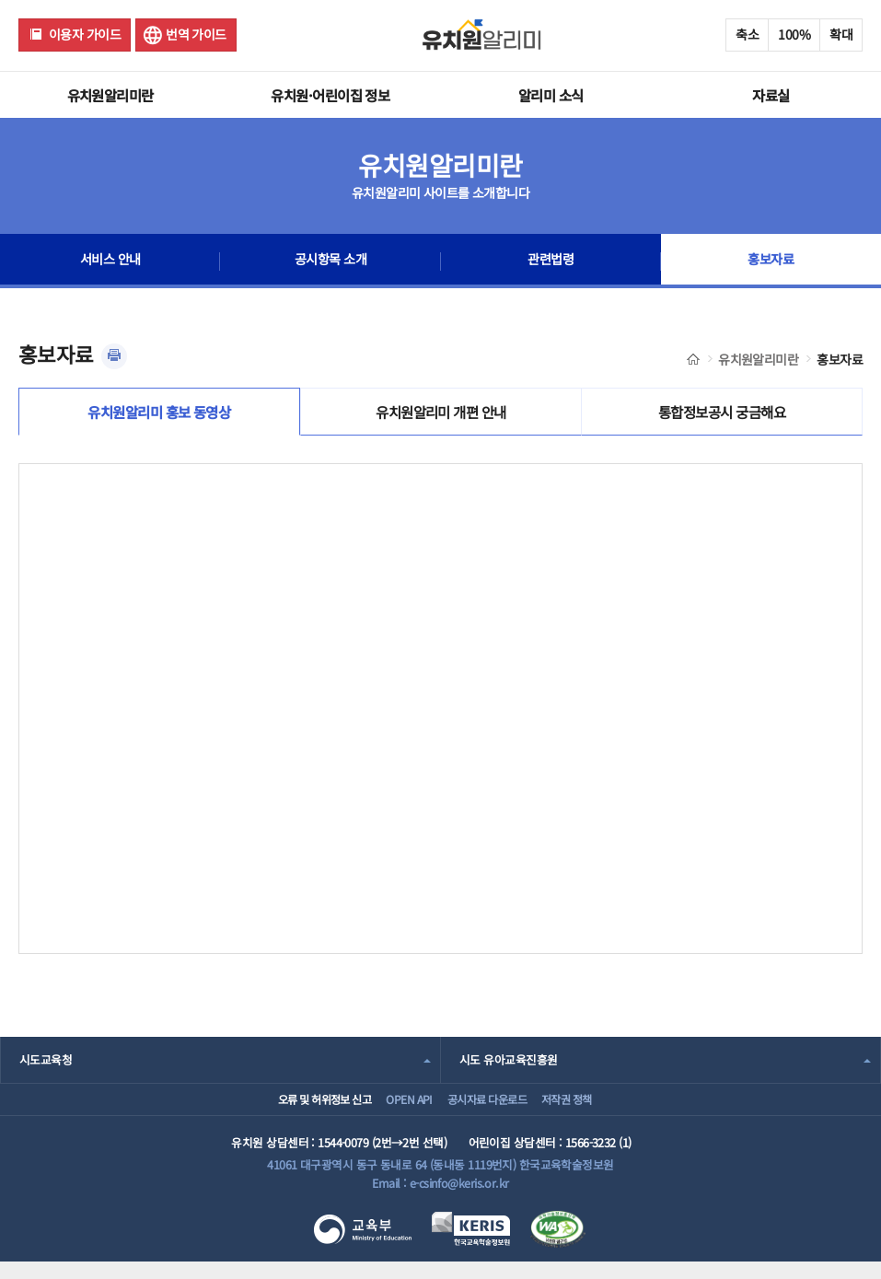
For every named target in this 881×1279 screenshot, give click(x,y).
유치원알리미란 (110, 95)
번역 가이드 (196, 34)
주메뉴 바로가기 (0, 0)
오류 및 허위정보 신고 (294, 1110)
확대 (840, 34)
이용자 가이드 (85, 34)
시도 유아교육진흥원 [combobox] (508, 1064)
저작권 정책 (589, 1110)
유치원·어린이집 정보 (330, 95)
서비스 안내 (110, 261)
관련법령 (550, 261)
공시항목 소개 (330, 261)
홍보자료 (770, 261)
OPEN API (396, 1110)
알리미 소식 (551, 95)
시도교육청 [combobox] (45, 1064)
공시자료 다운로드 (490, 1110)
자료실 (770, 95)
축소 (747, 34)
